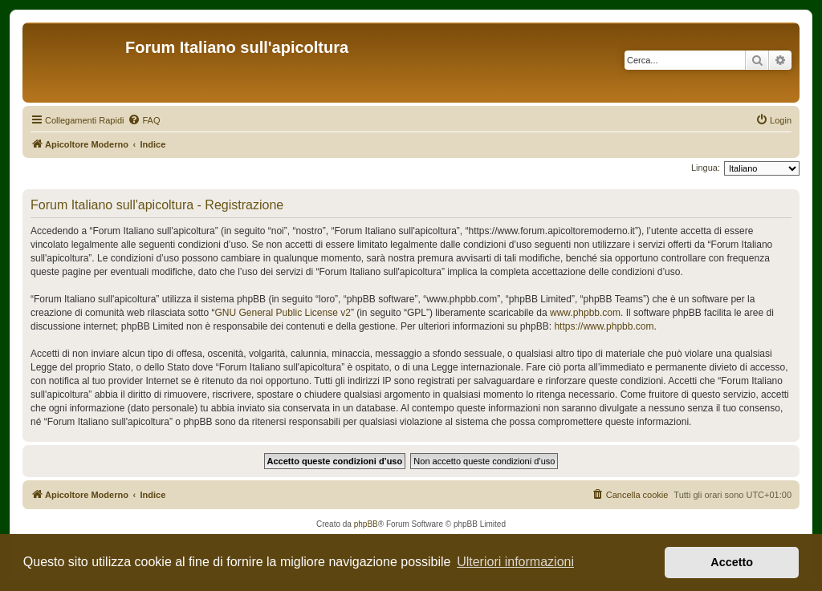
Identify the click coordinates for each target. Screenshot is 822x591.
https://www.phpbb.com (603, 326)
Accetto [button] (731, 562)
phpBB (366, 524)
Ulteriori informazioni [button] (515, 562)
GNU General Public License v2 (282, 312)
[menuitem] (144, 120)
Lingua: (705, 167)
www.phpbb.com (585, 312)
